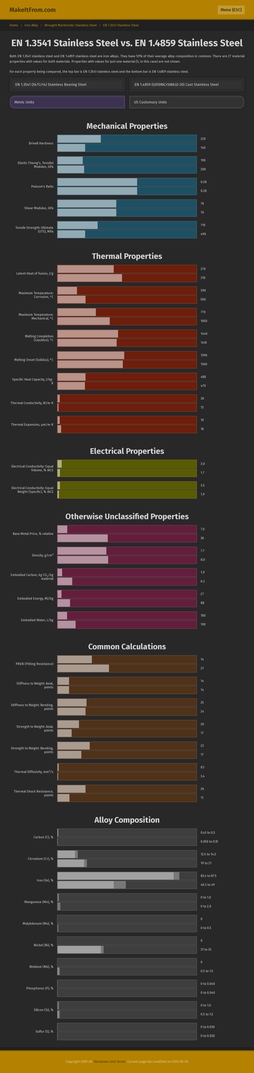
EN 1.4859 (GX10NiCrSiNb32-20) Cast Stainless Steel (177, 84)
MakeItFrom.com (33, 9)
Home (14, 25)
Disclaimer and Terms (110, 1061)
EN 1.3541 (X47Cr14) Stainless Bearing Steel (51, 84)
